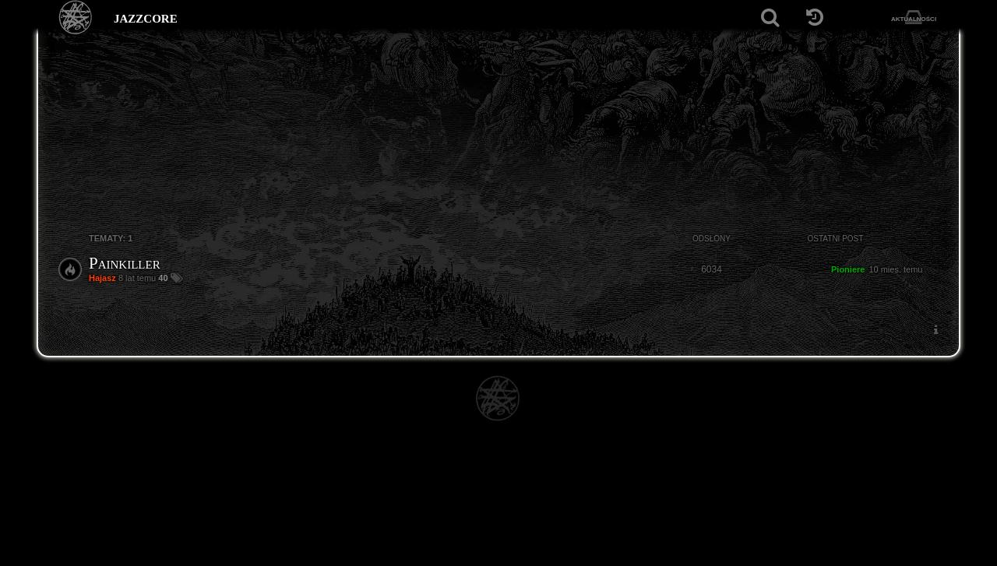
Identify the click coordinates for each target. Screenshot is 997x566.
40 (164, 278)
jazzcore (146, 17)
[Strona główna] (76, 17)
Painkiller (124, 263)
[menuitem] (935, 330)
